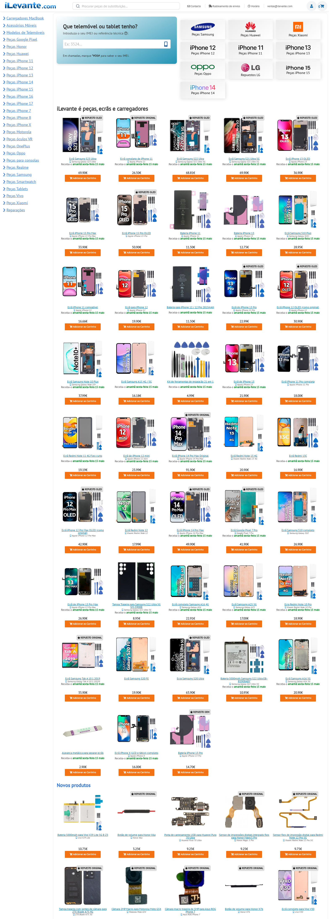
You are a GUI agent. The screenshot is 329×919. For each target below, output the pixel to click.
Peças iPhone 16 (20, 96)
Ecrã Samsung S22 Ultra (190, 159)
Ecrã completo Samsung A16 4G (190, 604)
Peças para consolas (23, 160)
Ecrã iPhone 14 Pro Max (190, 530)
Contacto (194, 6)
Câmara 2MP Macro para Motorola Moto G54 (136, 909)
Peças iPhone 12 (202, 50)
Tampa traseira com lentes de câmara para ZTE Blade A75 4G (83, 910)
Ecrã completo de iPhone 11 (136, 159)
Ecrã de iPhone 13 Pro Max (83, 604)
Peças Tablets (17, 188)
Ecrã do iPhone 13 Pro (244, 307)
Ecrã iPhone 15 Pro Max (82, 233)
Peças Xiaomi (298, 29)
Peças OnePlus (18, 146)
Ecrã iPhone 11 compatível (83, 307)
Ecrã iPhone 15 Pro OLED (136, 233)
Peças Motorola (19, 131)
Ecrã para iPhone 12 (136, 307)
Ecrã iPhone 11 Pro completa (298, 381)
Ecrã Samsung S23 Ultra (82, 159)
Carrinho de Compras (322, 6)
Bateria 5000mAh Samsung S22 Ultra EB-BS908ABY (244, 680)
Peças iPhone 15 (298, 70)
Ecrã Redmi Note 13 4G (244, 456)
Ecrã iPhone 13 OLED (298, 159)
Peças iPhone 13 (298, 50)
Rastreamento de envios (224, 6)
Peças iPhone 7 (19, 110)
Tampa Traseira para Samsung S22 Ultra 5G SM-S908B (136, 606)
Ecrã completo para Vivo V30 (298, 909)
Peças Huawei (250, 29)
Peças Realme (18, 167)
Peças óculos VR (20, 139)
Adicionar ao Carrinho (83, 178)
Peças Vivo (15, 195)
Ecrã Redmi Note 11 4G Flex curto (82, 456)
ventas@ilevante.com (279, 6)
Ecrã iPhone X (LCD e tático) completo (136, 753)
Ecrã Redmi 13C (298, 456)
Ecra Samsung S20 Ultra (190, 678)
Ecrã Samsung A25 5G (244, 604)
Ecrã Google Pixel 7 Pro (244, 530)
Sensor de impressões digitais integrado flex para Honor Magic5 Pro (244, 836)
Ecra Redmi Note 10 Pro (298, 604)
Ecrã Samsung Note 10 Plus (82, 381)
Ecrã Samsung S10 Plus (298, 233)
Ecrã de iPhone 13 (244, 381)
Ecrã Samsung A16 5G (298, 678)
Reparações (16, 210)
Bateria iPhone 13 (244, 233)
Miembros (312, 6)
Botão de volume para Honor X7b (244, 909)
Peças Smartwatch (21, 181)
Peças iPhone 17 (20, 103)
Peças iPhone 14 (202, 90)
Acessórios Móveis (22, 25)
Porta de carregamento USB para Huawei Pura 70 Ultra (190, 836)
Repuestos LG (250, 70)
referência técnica (113, 33)
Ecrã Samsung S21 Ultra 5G (244, 159)
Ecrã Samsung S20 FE (136, 678)
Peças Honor (17, 46)
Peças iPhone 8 (19, 117)
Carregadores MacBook (25, 18)
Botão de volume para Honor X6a (136, 835)
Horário (254, 6)
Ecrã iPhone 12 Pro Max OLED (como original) (83, 531)
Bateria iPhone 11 (190, 233)
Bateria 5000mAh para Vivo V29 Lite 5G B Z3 (82, 835)
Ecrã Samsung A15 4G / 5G (136, 381)
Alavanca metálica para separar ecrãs (82, 753)
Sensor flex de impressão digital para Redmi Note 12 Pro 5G (298, 836)
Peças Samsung (203, 29)
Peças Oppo (203, 70)
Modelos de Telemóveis (25, 32)
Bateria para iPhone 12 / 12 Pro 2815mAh (190, 307)
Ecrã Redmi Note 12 (136, 530)
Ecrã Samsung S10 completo (298, 530)
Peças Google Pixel (22, 39)
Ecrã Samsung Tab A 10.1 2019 (82, 678)
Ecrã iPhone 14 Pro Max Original (190, 456)
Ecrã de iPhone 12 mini (136, 456)
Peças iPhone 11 (250, 50)
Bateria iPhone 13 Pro (190, 753)
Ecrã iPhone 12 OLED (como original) (298, 307)
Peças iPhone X (19, 124)
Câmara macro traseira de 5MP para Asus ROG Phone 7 (190, 910)
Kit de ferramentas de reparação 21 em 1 (190, 381)
